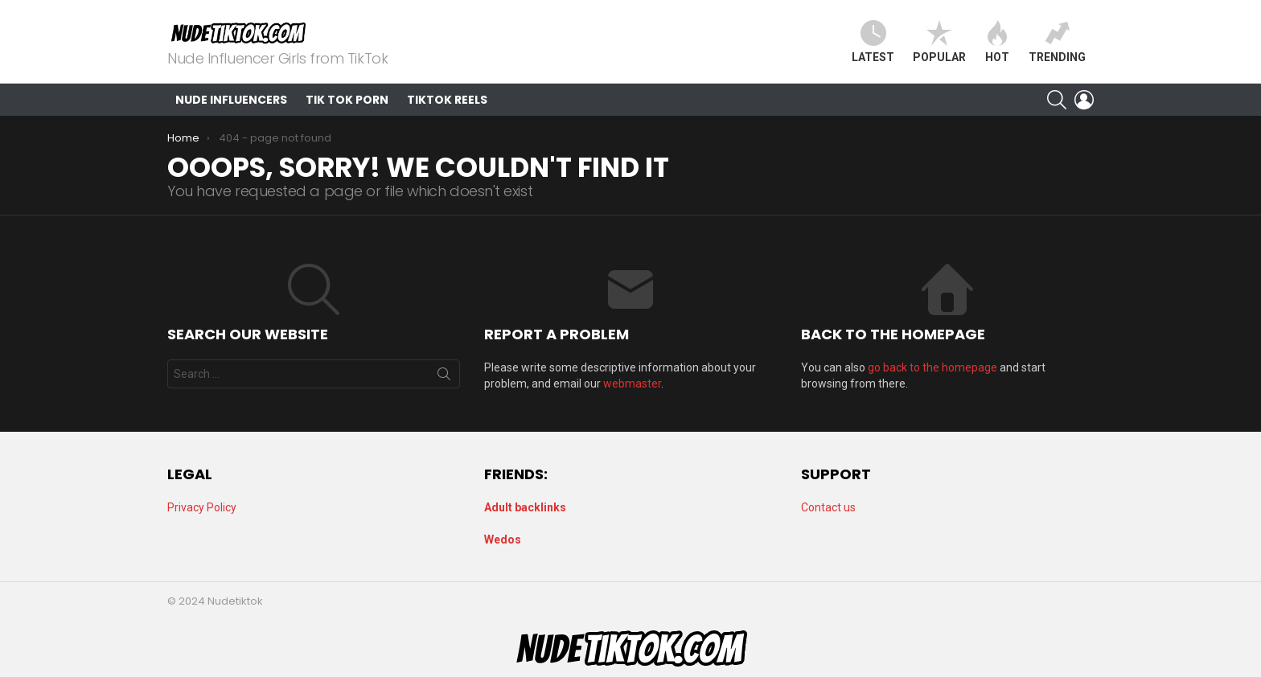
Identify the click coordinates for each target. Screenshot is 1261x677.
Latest (873, 41)
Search (444, 377)
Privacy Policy (201, 507)
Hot (997, 41)
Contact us (828, 507)
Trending (1057, 41)
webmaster (632, 383)
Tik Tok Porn (347, 100)
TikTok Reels (447, 100)
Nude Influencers (231, 100)
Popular (939, 41)
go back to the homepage (932, 367)
